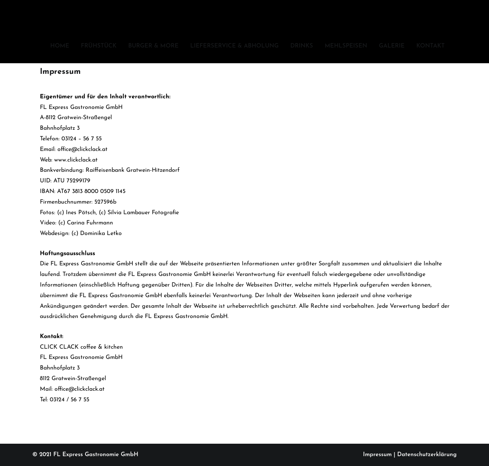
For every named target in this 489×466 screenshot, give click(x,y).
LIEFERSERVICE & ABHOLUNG (234, 46)
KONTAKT (430, 46)
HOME (59, 46)
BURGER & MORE (153, 46)
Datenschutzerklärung (426, 455)
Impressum (377, 455)
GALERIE (392, 46)
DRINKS (301, 46)
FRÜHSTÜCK (98, 46)
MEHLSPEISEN (346, 46)
